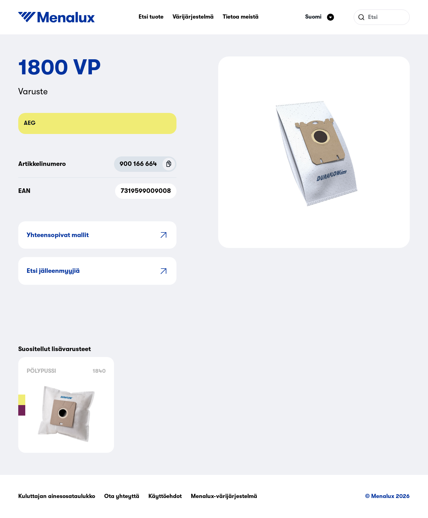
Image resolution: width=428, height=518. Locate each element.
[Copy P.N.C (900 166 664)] (168, 164)
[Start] (56, 17)
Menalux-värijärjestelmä (224, 496)
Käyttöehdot (165, 496)
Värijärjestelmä (193, 17)
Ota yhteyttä (121, 496)
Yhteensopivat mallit (97, 235)
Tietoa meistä (241, 17)
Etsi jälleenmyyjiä (97, 271)
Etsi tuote (151, 17)
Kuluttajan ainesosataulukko (56, 496)
